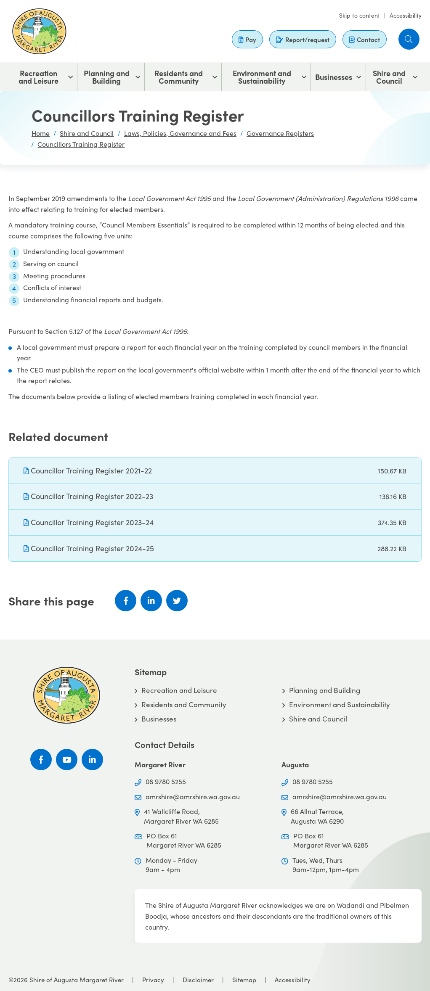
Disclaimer (198, 979)
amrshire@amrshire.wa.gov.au (193, 796)
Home (41, 133)
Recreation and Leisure (38, 77)
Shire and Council (389, 77)
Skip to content (359, 15)
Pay (247, 39)
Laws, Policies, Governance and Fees (180, 133)
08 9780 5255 (166, 781)
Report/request (302, 39)
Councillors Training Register (81, 144)
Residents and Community (178, 77)
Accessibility (406, 15)
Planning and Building (107, 77)
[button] (408, 39)
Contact (364, 39)
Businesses (333, 76)
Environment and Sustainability (262, 77)
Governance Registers (280, 133)
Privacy (153, 979)
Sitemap (244, 979)
